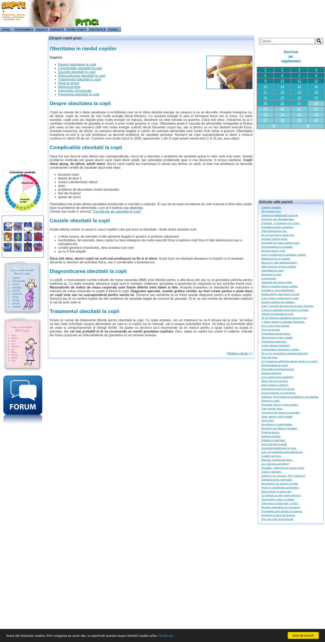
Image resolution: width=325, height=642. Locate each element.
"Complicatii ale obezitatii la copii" (116, 211)
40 (316, 120)
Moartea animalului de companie (281, 507)
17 (265, 92)
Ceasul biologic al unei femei (278, 392)
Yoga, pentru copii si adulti (277, 416)
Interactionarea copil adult (277, 479)
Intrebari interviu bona (274, 239)
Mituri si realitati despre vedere (279, 286)
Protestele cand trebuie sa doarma (282, 511)
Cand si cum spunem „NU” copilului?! (283, 475)
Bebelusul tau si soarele (275, 258)
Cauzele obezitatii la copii (77, 72)
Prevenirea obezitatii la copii (78, 94)
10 (282, 81)
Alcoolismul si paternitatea (277, 424)
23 (299, 97)
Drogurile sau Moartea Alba (277, 219)
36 (316, 114)
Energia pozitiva (271, 436)
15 (299, 86)
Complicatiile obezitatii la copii (80, 68)
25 (265, 103)
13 (265, 86)
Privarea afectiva (271, 373)
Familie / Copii (75, 29)
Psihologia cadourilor (274, 341)
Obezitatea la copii (272, 270)
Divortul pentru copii (273, 250)
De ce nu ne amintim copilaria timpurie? (285, 353)
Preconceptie (22, 29)
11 (299, 81)
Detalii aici (165, 635)
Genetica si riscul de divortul (278, 515)
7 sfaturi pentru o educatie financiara (283, 321)
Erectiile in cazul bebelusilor (278, 290)
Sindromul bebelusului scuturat (279, 215)
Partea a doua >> (240, 353)
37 (265, 120)
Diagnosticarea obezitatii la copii (82, 75)
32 (316, 109)
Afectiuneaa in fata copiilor (277, 337)
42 (308, 126)
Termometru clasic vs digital (278, 499)
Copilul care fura (271, 456)
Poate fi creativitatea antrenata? (280, 487)
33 (265, 114)
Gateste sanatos (271, 207)
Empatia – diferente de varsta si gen (283, 467)
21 (265, 97)
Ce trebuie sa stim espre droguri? (281, 495)
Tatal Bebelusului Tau (274, 231)
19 (299, 92)
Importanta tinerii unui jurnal (278, 388)
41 (274, 126)
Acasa (5, 29)
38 (282, 120)
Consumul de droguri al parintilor (281, 412)
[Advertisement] (291, 162)
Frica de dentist (270, 329)
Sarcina (40, 29)
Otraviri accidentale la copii (277, 313)
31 (299, 109)
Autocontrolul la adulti (274, 444)
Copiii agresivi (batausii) (275, 345)
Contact (113, 29)
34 (282, 114)
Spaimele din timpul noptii (276, 282)
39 (299, 120)
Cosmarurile (268, 278)
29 (265, 109)
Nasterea (55, 29)
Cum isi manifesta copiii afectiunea (282, 452)
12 (316, 81)
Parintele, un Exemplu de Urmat (280, 223)
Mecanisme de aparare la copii (279, 483)
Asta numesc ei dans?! (275, 385)
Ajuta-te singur (68, 83)
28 (316, 103)
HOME (320, 30)
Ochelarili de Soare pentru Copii (280, 242)
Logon (310, 30)
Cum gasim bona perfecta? (277, 377)
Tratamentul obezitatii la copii (79, 79)
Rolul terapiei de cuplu (275, 365)
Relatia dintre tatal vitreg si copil (280, 294)
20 (316, 92)
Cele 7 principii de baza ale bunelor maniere (287, 306)
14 (282, 86)
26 (282, 103)
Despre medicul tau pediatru (278, 302)
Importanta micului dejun (276, 333)
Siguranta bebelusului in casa (279, 448)
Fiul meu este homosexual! (277, 519)
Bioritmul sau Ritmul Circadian (279, 428)
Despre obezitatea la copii (77, 64)
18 (282, 92)
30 (282, 109)
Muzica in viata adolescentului (279, 262)
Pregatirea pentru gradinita (277, 227)
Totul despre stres (272, 408)
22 (282, 97)
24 (316, 97)
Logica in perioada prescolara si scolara (285, 310)
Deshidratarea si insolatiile (277, 246)
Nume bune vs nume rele (276, 491)
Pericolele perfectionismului (278, 369)
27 (299, 103)
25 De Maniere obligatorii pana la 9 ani (284, 317)
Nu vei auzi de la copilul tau (278, 235)
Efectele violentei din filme (277, 460)
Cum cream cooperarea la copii (280, 298)
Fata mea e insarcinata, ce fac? (280, 503)
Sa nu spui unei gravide (275, 325)
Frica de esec (269, 357)
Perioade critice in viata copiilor (280, 404)
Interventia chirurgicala (74, 90)
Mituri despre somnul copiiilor (279, 266)
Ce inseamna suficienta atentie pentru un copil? (289, 361)
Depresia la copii (271, 274)
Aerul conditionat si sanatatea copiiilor (284, 254)
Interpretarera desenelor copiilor (280, 349)
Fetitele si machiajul (273, 440)
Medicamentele (69, 87)
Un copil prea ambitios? (275, 463)
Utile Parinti (96, 29)
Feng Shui (267, 420)
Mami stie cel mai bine (275, 381)
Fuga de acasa (270, 432)
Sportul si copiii (270, 400)
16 (316, 86)
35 (299, 114)
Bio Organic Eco (271, 211)
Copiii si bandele (271, 471)
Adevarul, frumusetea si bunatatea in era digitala (290, 396)
